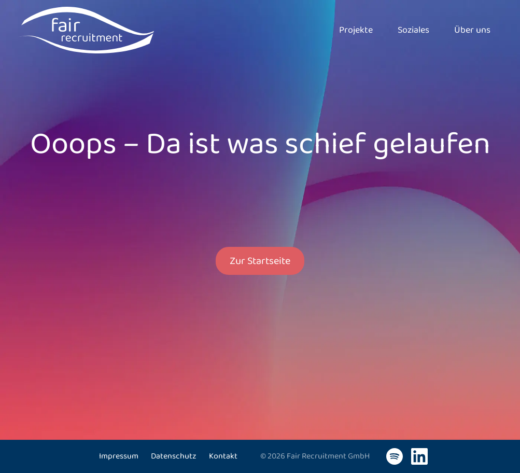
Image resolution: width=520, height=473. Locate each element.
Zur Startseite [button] (260, 261)
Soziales (413, 30)
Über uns (472, 30)
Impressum (118, 456)
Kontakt (223, 456)
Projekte (356, 30)
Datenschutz (173, 456)
